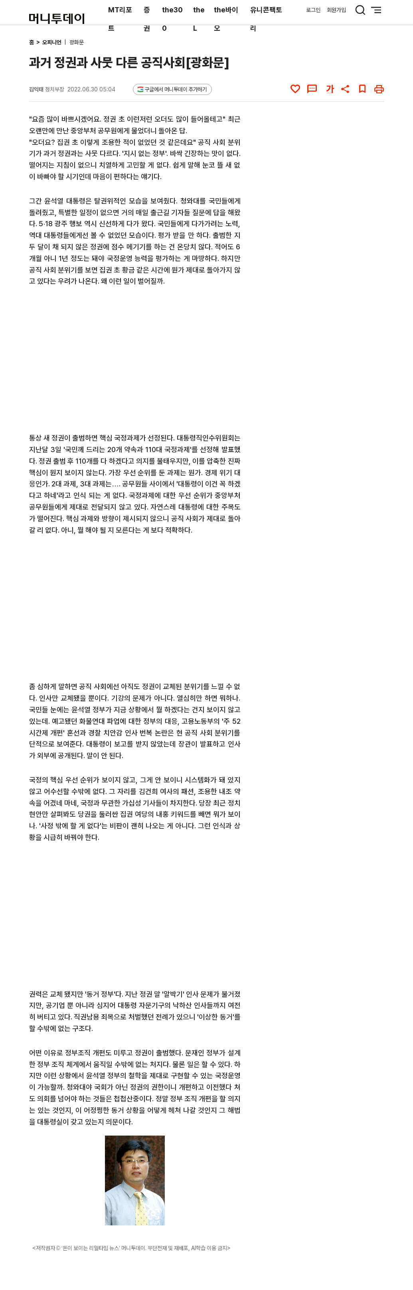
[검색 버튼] (360, 10)
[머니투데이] (56, 19)
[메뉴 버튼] (376, 10)
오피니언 (51, 42)
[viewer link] (153, 1214)
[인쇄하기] (379, 89)
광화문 (76, 42)
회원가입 (336, 10)
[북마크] (362, 89)
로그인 (313, 10)
